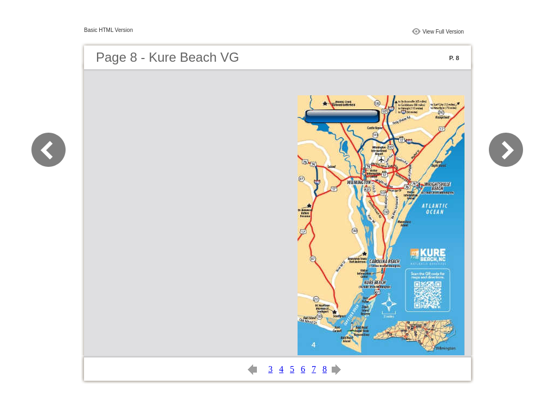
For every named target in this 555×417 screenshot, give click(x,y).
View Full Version (443, 32)
